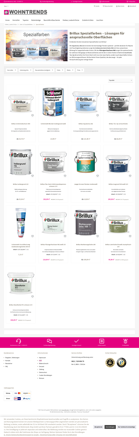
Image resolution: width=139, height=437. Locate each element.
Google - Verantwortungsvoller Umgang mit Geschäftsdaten (54, 435)
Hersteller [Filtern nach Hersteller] (11, 70)
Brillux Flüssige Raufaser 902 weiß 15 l (53, 245)
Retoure (41, 378)
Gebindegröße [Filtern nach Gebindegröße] (26, 70)
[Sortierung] (120, 80)
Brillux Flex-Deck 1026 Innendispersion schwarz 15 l (53, 185)
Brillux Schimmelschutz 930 (20, 124)
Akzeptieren (98, 427)
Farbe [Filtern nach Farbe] (60, 70)
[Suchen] (97, 6)
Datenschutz (43, 372)
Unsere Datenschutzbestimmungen (17, 435)
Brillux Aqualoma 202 (86, 124)
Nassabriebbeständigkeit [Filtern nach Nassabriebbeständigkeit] (44, 70)
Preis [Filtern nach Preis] (80, 70)
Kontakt (7, 360)
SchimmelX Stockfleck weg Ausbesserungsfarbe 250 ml (21, 246)
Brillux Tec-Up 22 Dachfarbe (118, 124)
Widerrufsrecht (43, 363)
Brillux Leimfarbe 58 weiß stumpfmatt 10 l (118, 246)
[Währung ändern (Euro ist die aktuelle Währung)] (6, 6)
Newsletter (8, 363)
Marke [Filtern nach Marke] (70, 70)
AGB (40, 360)
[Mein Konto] (120, 6)
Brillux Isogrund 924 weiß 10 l (118, 184)
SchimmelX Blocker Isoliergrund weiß (53, 124)
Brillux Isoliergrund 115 (20, 184)
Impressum (42, 358)
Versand (41, 366)
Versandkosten (65, 410)
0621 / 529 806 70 (77, 361)
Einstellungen (110, 427)
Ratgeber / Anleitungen (12, 358)
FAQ (6, 366)
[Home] (7, 20)
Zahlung (41, 369)
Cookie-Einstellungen (45, 375)
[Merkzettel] (108, 6)
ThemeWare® (85, 412)
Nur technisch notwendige (126, 427)
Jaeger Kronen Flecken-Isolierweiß (85, 184)
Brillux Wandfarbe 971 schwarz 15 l (20, 306)
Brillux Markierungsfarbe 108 (85, 245)
